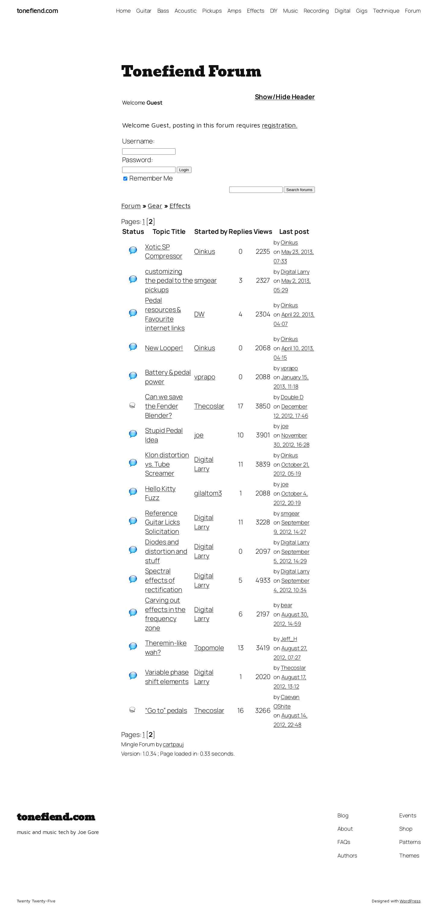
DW (199, 314)
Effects (180, 205)
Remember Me (148, 178)
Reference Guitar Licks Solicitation (162, 522)
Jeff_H (289, 638)
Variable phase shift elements (167, 677)
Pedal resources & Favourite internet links (165, 314)
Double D (292, 397)
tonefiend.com (37, 10)
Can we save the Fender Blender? (164, 406)
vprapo (204, 376)
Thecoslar (209, 406)
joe (199, 434)
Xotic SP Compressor (163, 251)
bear (286, 605)
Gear (155, 205)
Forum (131, 205)
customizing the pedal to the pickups (169, 280)
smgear (205, 280)
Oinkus (204, 251)
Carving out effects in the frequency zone (165, 614)
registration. (279, 125)
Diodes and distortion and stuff (166, 551)
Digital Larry (295, 271)
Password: (137, 159)
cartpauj (173, 744)
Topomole (209, 647)
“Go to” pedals (166, 710)
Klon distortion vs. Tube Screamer (167, 464)
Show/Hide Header (285, 96)
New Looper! (164, 347)
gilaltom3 (208, 493)
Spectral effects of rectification (163, 580)
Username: (138, 141)
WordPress (410, 900)
